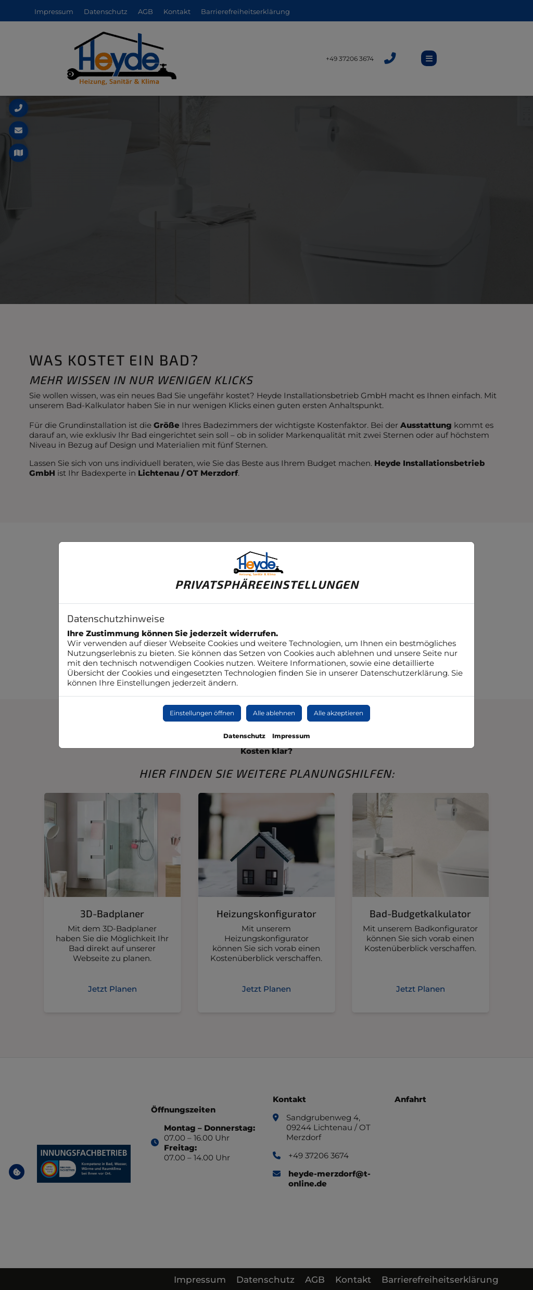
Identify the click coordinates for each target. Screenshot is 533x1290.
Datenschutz (244, 736)
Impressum (291, 736)
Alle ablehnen (274, 713)
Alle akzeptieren (338, 713)
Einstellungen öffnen (202, 713)
